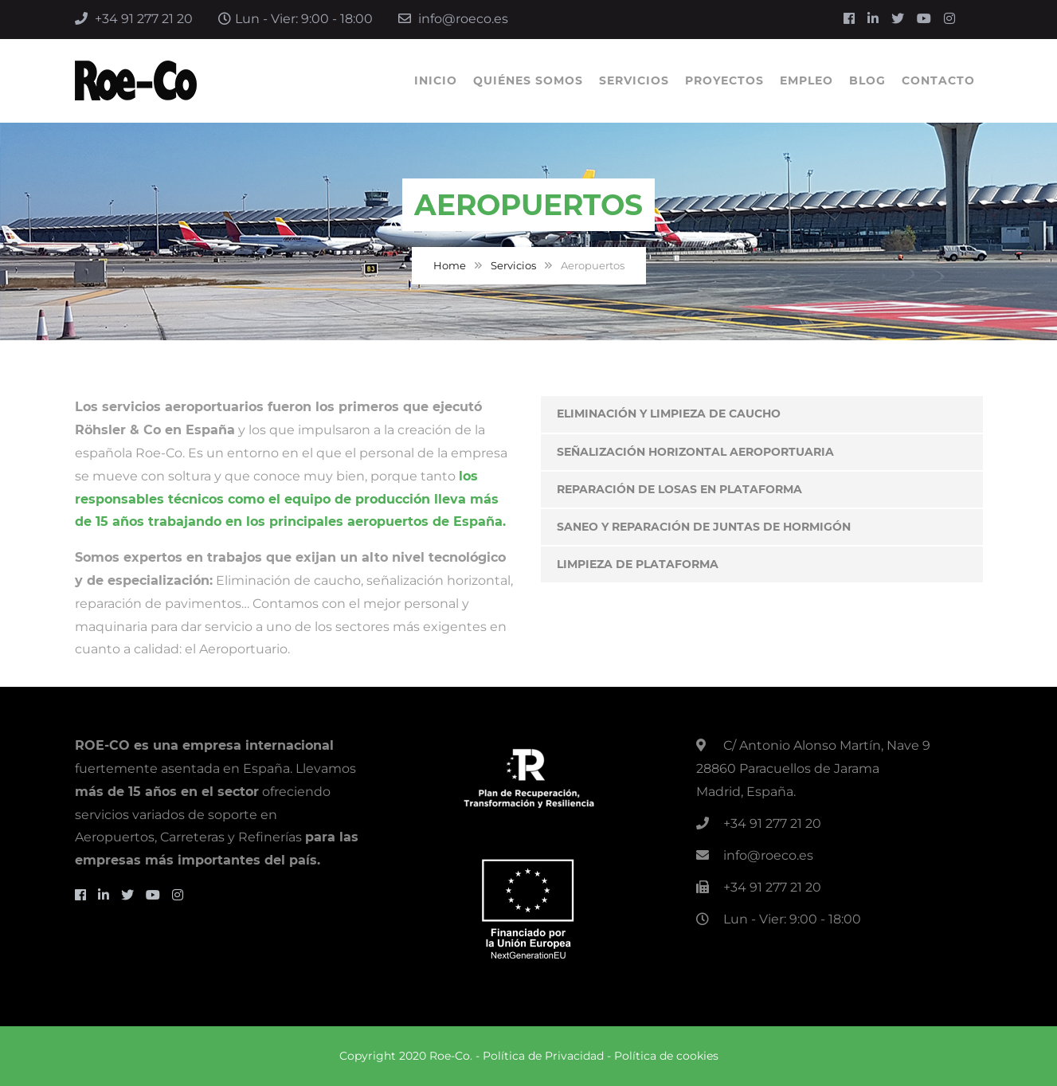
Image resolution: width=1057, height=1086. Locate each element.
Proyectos (724, 80)
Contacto (938, 80)
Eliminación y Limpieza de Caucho (669, 413)
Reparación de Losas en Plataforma (679, 489)
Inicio (435, 80)
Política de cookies (666, 1056)
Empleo (806, 80)
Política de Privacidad (543, 1056)
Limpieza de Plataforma (637, 564)
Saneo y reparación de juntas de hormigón (704, 526)
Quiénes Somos (528, 80)
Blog (867, 80)
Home (449, 265)
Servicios (634, 80)
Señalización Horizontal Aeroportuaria (695, 452)
